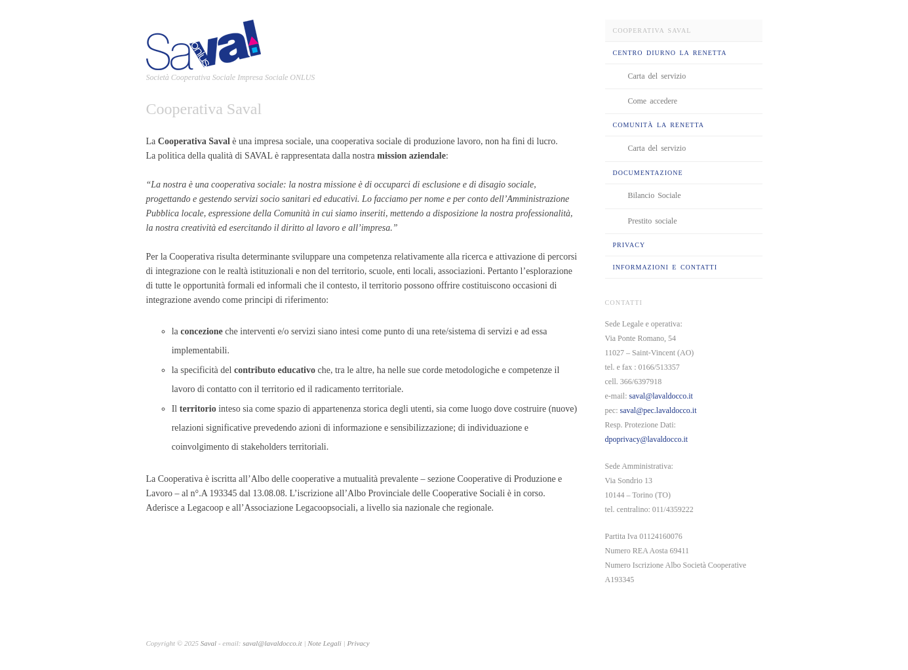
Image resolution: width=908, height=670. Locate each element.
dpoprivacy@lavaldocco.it (646, 439)
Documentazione (648, 172)
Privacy (629, 244)
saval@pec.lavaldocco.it (658, 410)
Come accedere (653, 101)
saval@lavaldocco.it (660, 396)
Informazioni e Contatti (665, 267)
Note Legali (325, 643)
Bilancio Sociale (654, 195)
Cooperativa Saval (652, 30)
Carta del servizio (657, 76)
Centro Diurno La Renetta (670, 52)
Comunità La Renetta (658, 124)
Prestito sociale (652, 221)
